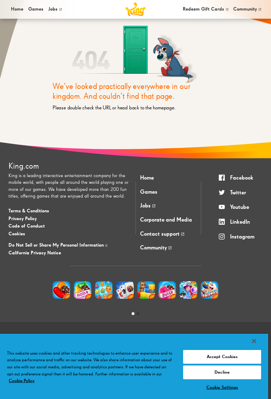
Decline (222, 372)
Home (17, 9)
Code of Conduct (26, 226)
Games (148, 192)
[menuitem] (16, 9)
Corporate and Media (166, 220)
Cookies (16, 233)
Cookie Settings (222, 387)
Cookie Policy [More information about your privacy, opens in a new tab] (22, 381)
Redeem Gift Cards (205, 9)
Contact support (162, 234)
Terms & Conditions (28, 210)
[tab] (133, 313)
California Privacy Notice (34, 252)
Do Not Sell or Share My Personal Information (57, 245)
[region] (134, 366)
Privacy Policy (22, 218)
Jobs (55, 9)
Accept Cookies (222, 357)
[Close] (254, 341)
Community (247, 9)
